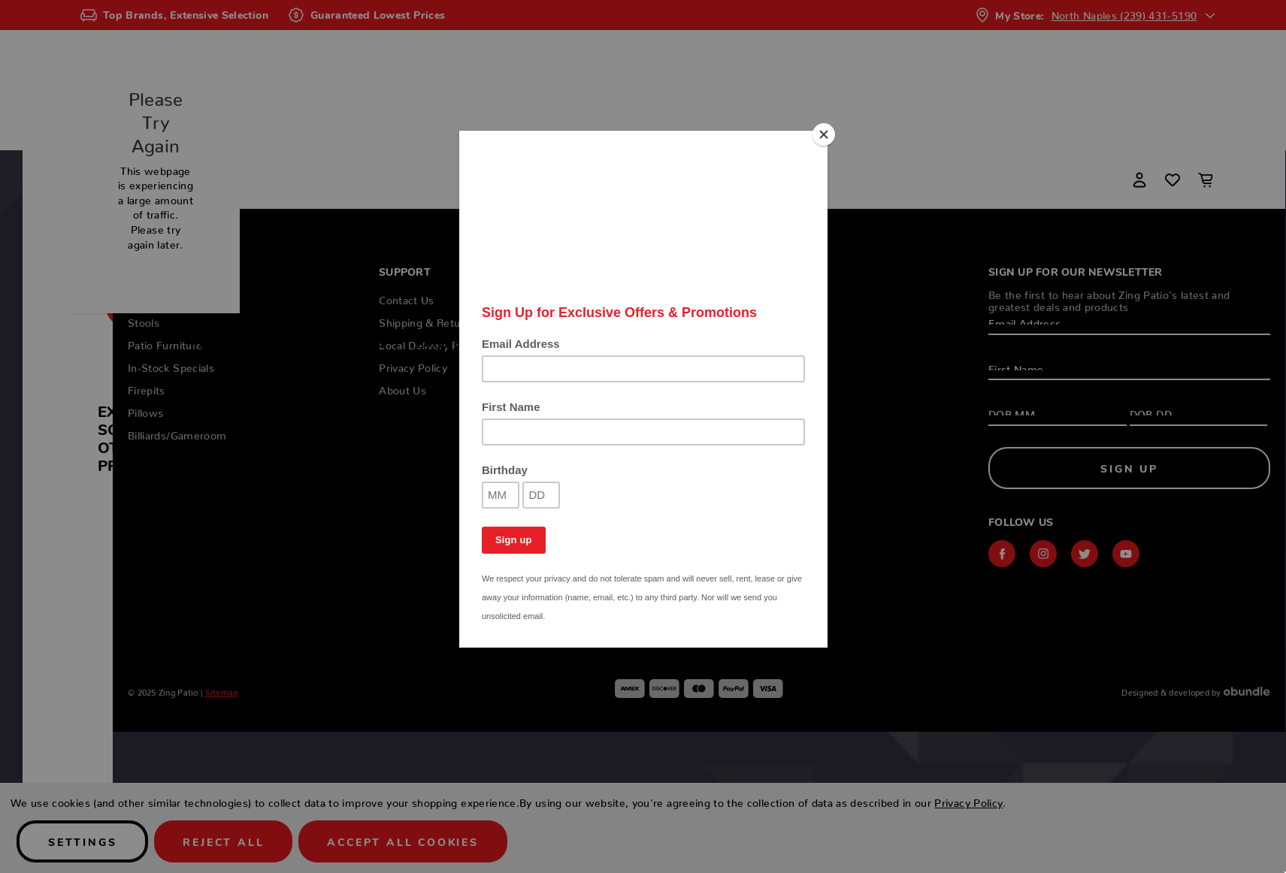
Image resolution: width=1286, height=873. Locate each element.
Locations (1061, 343)
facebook (1002, 554)
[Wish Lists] (1172, 179)
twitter (1085, 554)
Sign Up (1129, 468)
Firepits (723, 343)
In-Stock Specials (609, 343)
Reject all (223, 841)
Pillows (806, 343)
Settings (82, 841)
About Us (402, 387)
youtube (1126, 554)
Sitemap (221, 690)
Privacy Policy (413, 365)
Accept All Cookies (402, 841)
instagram (1043, 554)
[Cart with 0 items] (1205, 179)
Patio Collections (250, 343)
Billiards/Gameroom (931, 343)
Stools (363, 343)
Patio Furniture (469, 343)
